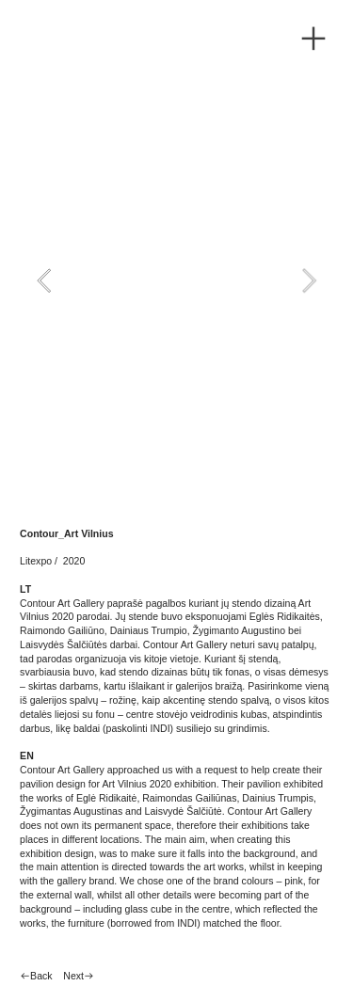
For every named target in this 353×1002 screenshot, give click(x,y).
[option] (176, 280)
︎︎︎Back (36, 975)
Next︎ (78, 975)
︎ (313, 39)
